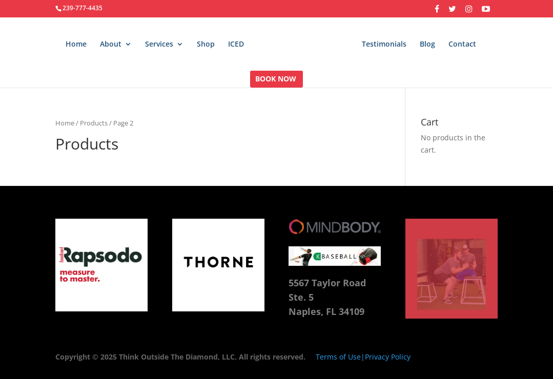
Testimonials (384, 44)
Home (76, 44)
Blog (427, 44)
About (110, 44)
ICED (236, 44)
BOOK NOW (275, 79)
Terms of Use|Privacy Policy (363, 357)
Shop (206, 44)
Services (159, 44)
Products (94, 123)
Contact (462, 44)
